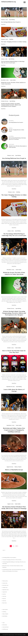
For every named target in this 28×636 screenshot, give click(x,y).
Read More (3, 24)
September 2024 (5, 589)
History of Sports (18, 466)
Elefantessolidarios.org (8, 1)
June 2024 (4, 596)
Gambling (11, 39)
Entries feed (4, 624)
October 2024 (4, 587)
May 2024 (4, 598)
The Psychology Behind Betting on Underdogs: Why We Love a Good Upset (13, 62)
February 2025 (5, 580)
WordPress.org (5, 629)
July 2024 (4, 594)
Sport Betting (12, 19)
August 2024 (4, 591)
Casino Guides (13, 80)
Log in (3, 622)
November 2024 (5, 585)
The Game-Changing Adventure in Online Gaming (13, 41)
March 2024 (4, 602)
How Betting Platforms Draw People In (10, 22)
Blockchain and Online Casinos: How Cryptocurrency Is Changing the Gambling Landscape (14, 429)
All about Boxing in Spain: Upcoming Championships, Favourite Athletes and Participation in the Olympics (11, 105)
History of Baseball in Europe (14, 470)
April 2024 (4, 600)
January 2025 (4, 583)
